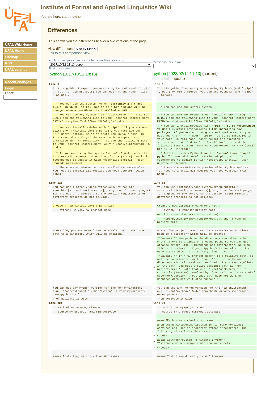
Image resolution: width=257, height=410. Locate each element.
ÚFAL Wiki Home (18, 44)
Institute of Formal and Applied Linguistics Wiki (106, 7)
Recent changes (18, 82)
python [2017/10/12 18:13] (73, 75)
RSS (8, 63)
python (77, 16)
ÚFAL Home (14, 51)
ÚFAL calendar (17, 69)
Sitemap (11, 57)
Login (9, 88)
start (65, 16)
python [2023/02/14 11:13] (177, 74)
